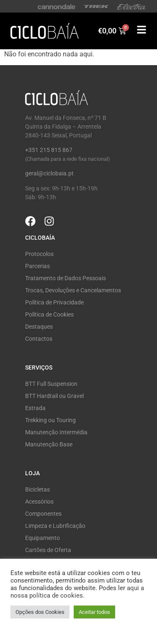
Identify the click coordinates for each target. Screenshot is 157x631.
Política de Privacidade (54, 302)
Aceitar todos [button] (94, 612)
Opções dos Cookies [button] (39, 612)
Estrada (35, 408)
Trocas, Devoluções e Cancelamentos (73, 290)
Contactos (38, 338)
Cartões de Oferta (48, 550)
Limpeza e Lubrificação (55, 525)
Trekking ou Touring (50, 420)
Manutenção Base (48, 444)
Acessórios (39, 501)
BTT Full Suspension (51, 383)
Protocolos (39, 254)
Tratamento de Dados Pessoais (65, 278)
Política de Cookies (49, 314)
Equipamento (42, 538)
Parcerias (37, 266)
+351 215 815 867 (48, 150)
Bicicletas (37, 489)
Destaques (39, 326)
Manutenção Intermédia (56, 432)
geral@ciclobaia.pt (49, 173)
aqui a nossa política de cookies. (77, 591)
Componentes (43, 513)
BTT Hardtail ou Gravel (54, 396)
